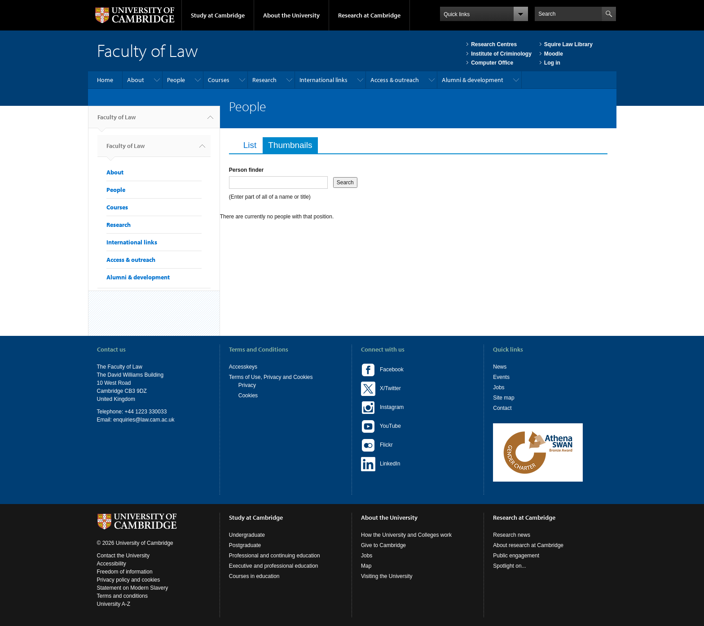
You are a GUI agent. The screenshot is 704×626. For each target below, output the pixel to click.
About (135, 80)
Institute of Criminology (501, 54)
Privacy (247, 385)
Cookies (248, 395)
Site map (503, 398)
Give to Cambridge (383, 545)
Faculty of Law (116, 120)
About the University (291, 15)
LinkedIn (380, 464)
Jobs (498, 387)
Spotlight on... (509, 566)
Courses (218, 80)
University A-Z (114, 604)
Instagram (382, 407)
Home (105, 80)
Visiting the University (387, 576)
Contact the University (123, 555)
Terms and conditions (122, 596)
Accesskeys (243, 367)
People (176, 80)
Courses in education (254, 576)
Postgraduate (245, 545)
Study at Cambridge (218, 15)
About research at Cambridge (528, 545)
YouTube (381, 426)
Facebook (382, 370)
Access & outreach (394, 80)
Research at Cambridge (369, 15)
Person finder (246, 170)
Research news (511, 535)
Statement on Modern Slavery (132, 588)
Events (501, 377)
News (499, 367)
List (250, 145)
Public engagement (516, 555)
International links (323, 80)
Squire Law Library (568, 44)
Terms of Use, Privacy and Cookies (271, 377)
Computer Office (492, 63)
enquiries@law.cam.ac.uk (143, 420)
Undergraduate (247, 535)
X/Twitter (381, 389)
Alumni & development (472, 80)
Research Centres (494, 44)
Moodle (553, 54)
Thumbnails (292, 145)
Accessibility (111, 564)
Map (366, 566)
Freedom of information (125, 572)
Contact (502, 408)
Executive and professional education (273, 566)
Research (264, 80)
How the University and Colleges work (406, 535)
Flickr (377, 445)
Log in (552, 63)
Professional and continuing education (274, 555)
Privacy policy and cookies (128, 580)
